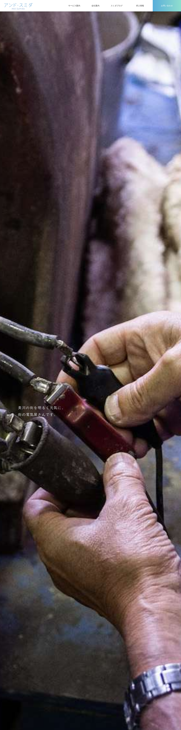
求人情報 (140, 6)
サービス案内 (74, 6)
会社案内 (95, 6)
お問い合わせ (167, 6)
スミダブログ (117, 6)
